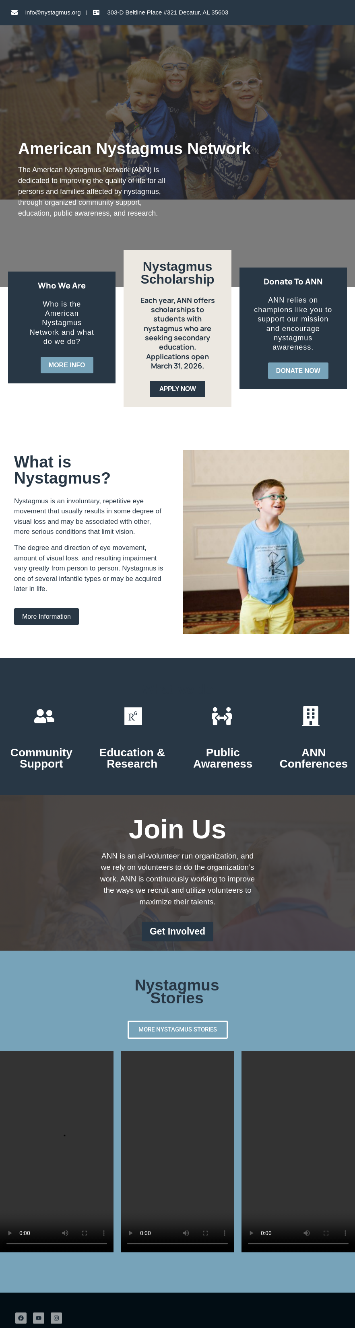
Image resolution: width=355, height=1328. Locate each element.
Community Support (41, 758)
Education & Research (132, 758)
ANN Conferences (313, 758)
